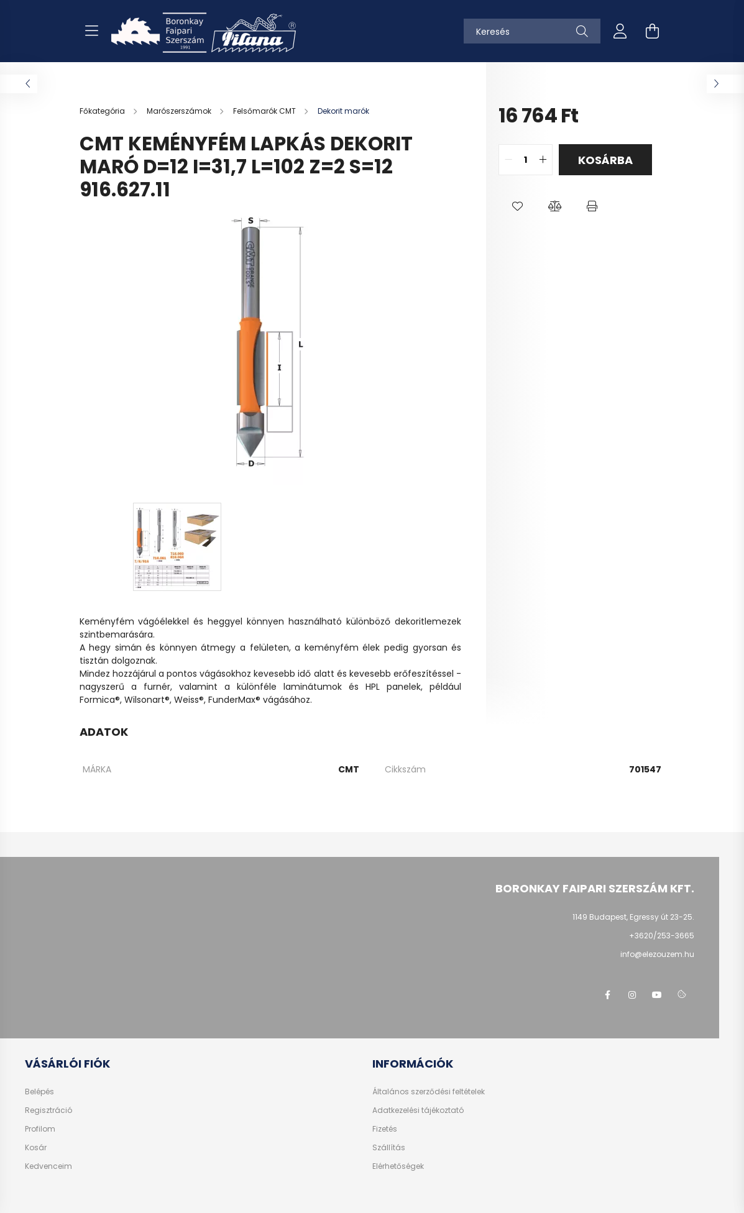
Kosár (36, 1147)
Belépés (39, 1091)
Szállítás (388, 1147)
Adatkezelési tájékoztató (418, 1110)
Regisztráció (48, 1110)
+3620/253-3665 (661, 935)
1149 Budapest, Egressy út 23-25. (633, 917)
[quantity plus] (542, 159)
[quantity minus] (508, 159)
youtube (657, 994)
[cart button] (652, 31)
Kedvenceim (48, 1166)
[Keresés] (532, 31)
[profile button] (620, 31)
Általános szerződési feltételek (428, 1091)
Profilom (40, 1129)
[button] (517, 206)
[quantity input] (525, 160)
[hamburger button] (92, 31)
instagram (632, 994)
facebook (607, 994)
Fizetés (384, 1129)
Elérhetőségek (398, 1166)
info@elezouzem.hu (657, 954)
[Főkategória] (103, 111)
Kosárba (605, 160)
